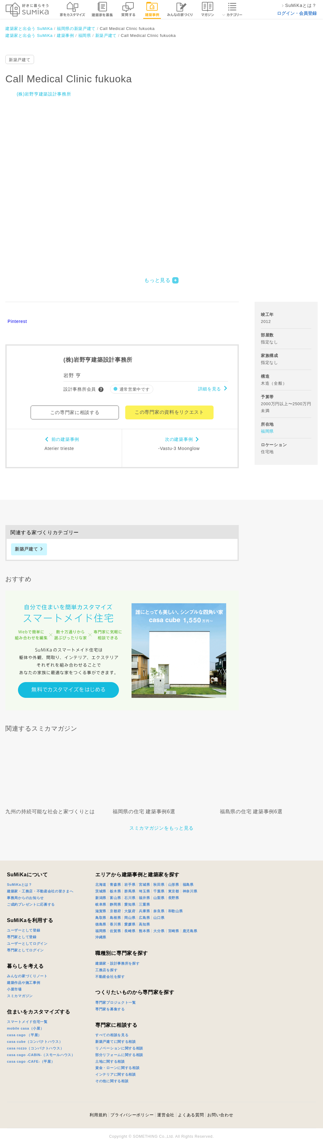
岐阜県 (100, 904)
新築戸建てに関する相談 (115, 1041)
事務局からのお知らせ (25, 898)
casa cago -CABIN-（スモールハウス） (41, 1055)
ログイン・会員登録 (297, 13)
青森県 (115, 884)
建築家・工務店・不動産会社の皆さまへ (40, 891)
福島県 (188, 884)
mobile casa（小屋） (25, 1028)
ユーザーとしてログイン (27, 943)
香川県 (115, 924)
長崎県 (129, 931)
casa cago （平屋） (24, 1035)
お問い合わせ (220, 1115)
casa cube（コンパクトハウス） (35, 1041)
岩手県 (129, 884)
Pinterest (17, 321)
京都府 (115, 911)
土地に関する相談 (110, 1061)
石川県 (129, 898)
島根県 (115, 918)
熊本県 (144, 931)
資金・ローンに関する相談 (117, 1068)
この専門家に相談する (75, 412)
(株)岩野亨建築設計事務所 (44, 93)
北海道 (100, 884)
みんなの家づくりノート (27, 976)
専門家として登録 (22, 937)
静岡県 (115, 904)
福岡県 (267, 431)
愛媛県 (129, 924)
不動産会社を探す (110, 977)
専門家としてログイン (25, 950)
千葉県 (158, 891)
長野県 (173, 898)
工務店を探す (106, 970)
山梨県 (158, 898)
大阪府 (129, 911)
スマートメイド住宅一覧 (27, 1022)
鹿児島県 (190, 931)
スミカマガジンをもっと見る (161, 828)
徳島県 (100, 924)
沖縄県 (100, 937)
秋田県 (158, 884)
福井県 (144, 898)
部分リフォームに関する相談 (119, 1055)
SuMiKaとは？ (19, 884)
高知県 (144, 924)
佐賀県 (115, 931)
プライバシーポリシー (132, 1115)
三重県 (144, 904)
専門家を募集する (110, 1009)
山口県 (158, 918)
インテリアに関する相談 (115, 1074)
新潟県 (100, 898)
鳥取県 (100, 918)
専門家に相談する (116, 1025)
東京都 (173, 891)
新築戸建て (20, 59)
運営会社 (165, 1115)
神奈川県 (190, 891)
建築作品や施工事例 (23, 982)
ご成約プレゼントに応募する (31, 904)
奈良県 (158, 911)
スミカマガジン (20, 996)
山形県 (173, 884)
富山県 (115, 898)
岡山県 (129, 918)
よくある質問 (191, 1115)
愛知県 (129, 904)
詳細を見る (209, 388)
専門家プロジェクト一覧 (115, 1002)
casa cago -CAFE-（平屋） (31, 1061)
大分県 (158, 931)
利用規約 (98, 1115)
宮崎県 (173, 931)
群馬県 (129, 891)
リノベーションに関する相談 (119, 1048)
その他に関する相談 (111, 1081)
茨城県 (100, 891)
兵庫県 (144, 911)
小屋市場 (14, 989)
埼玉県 (144, 891)
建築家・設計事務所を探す (117, 963)
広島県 (144, 918)
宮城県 (144, 884)
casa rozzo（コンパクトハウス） (35, 1048)
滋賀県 (100, 911)
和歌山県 (175, 911)
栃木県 (115, 891)
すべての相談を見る (111, 1035)
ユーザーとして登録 (23, 930)
